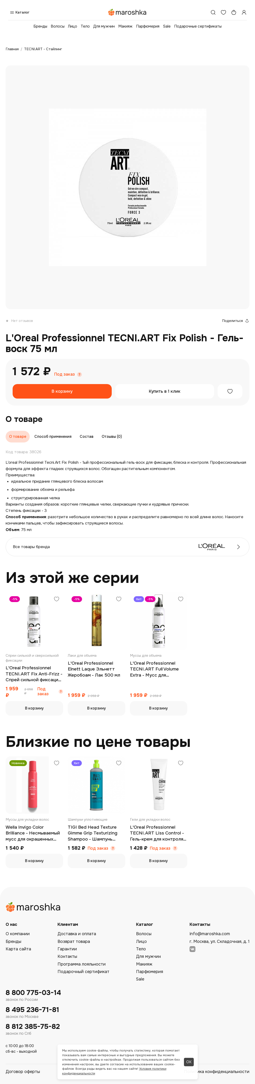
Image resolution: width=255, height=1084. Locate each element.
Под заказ (64, 374)
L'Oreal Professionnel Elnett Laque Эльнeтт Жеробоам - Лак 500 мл (94, 669)
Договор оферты (23, 1071)
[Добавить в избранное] (230, 391)
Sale (167, 26)
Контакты (67, 956)
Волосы (58, 26)
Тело (85, 26)
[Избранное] (223, 12)
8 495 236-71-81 (32, 1010)
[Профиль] (244, 12)
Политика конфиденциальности (216, 1071)
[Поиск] (213, 12)
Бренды (40, 26)
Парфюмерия (147, 26)
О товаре (17, 436)
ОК (188, 1061)
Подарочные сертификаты (198, 26)
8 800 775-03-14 (33, 993)
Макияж (125, 26)
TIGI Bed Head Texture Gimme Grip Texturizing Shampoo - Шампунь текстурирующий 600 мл (95, 833)
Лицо (72, 26)
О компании (18, 933)
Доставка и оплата (76, 933)
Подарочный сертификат (83, 971)
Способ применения (53, 436)
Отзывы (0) (112, 436)
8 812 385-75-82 (33, 1027)
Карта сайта (18, 949)
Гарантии (67, 949)
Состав (86, 436)
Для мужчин (104, 26)
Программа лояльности (81, 964)
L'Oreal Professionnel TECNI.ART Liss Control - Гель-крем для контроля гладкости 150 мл (157, 833)
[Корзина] (234, 12)
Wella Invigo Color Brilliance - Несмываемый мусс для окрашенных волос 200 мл (33, 833)
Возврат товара (73, 941)
